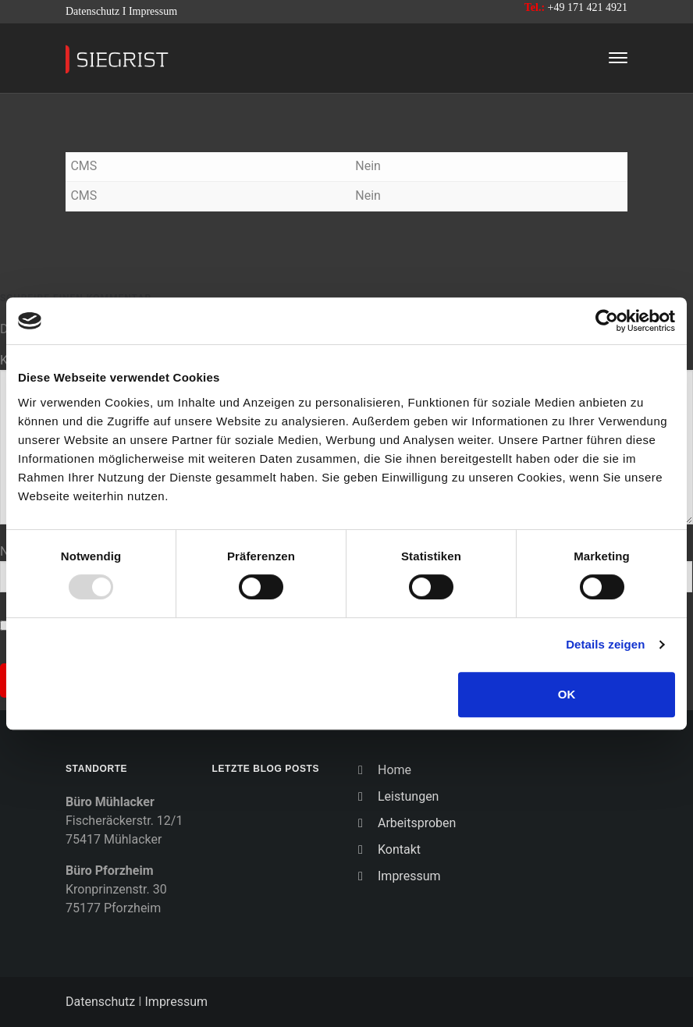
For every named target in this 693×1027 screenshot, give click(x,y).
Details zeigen (605, 644)
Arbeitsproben (417, 823)
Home (394, 769)
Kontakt (399, 849)
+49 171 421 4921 (587, 7)
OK (567, 694)
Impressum (153, 11)
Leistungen (408, 796)
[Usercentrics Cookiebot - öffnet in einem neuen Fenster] (606, 320)
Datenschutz (92, 11)
